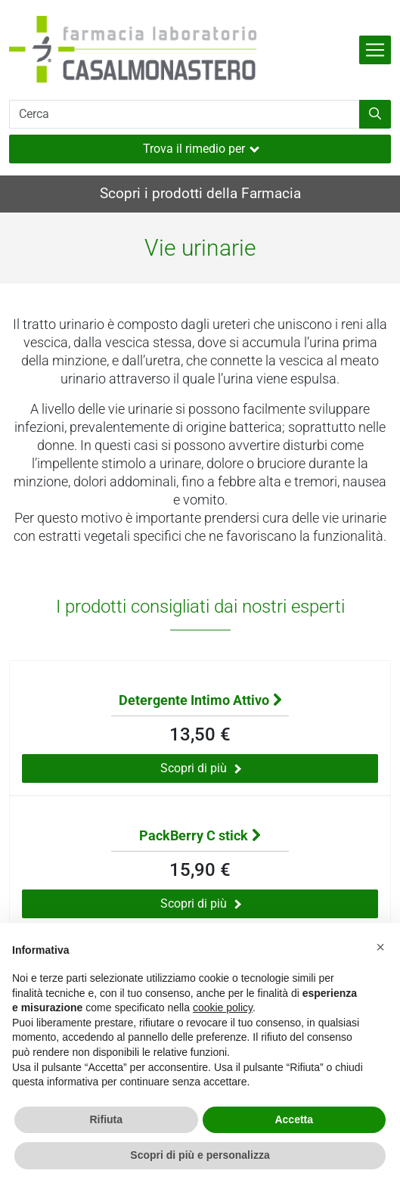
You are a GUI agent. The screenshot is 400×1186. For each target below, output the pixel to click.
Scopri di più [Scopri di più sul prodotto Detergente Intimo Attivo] (200, 768)
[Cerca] (184, 114)
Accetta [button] (293, 1119)
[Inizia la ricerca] (375, 114)
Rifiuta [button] (105, 1119)
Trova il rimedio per (201, 148)
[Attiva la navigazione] (375, 50)
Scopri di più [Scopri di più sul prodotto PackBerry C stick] (200, 903)
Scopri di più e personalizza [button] (199, 1155)
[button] (380, 947)
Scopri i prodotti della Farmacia (200, 193)
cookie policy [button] (223, 1007)
